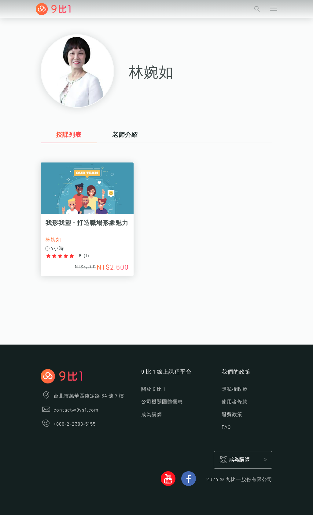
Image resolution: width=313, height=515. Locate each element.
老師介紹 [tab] (125, 135)
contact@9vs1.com (69, 410)
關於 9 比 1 (153, 389)
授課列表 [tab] (69, 135)
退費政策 (232, 414)
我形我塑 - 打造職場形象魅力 (87, 223)
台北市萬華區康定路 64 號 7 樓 (82, 396)
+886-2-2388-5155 (68, 424)
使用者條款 (235, 401)
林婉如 (53, 239)
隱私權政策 (235, 389)
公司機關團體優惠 (162, 401)
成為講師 (151, 414)
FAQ (226, 427)
